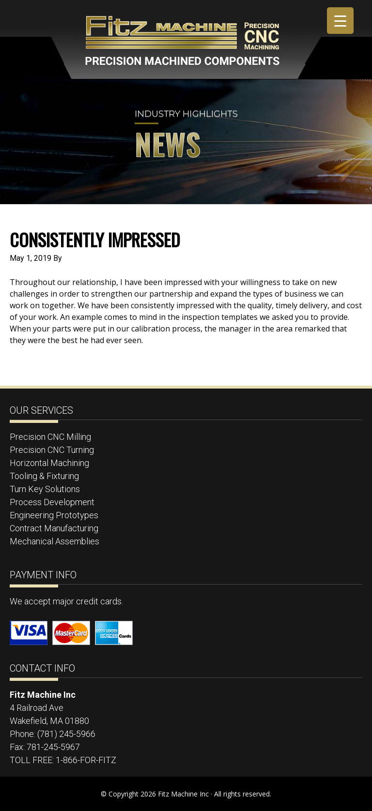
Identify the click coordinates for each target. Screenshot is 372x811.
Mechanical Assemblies (54, 541)
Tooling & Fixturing (44, 476)
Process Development (52, 502)
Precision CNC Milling (50, 437)
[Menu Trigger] (340, 20)
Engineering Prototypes (54, 515)
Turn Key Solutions (45, 489)
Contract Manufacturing (54, 528)
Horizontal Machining (49, 463)
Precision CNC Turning (52, 450)
